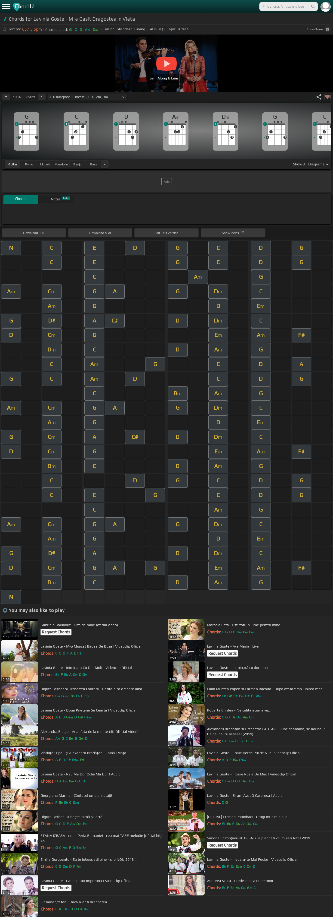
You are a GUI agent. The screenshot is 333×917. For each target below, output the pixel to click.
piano (29, 164)
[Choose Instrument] (104, 164)
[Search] (313, 6)
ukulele (45, 164)
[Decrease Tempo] (6, 97)
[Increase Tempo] (42, 97)
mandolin (61, 164)
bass (93, 164)
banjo (77, 164)
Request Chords (56, 632)
